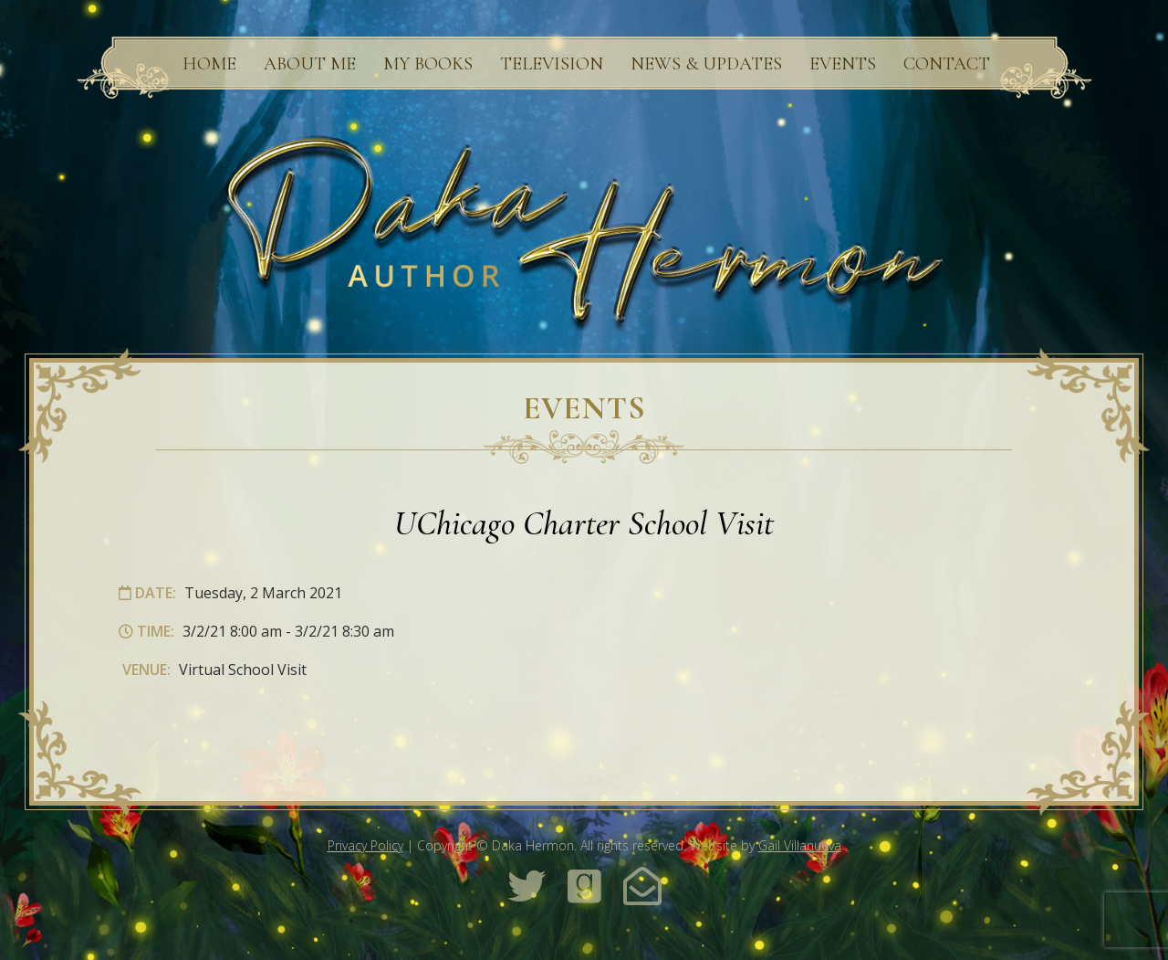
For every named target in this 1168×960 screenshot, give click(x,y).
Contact (946, 64)
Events (842, 64)
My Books (428, 64)
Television (551, 64)
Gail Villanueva (799, 845)
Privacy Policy (365, 845)
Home (209, 64)
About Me (310, 64)
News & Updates (706, 64)
